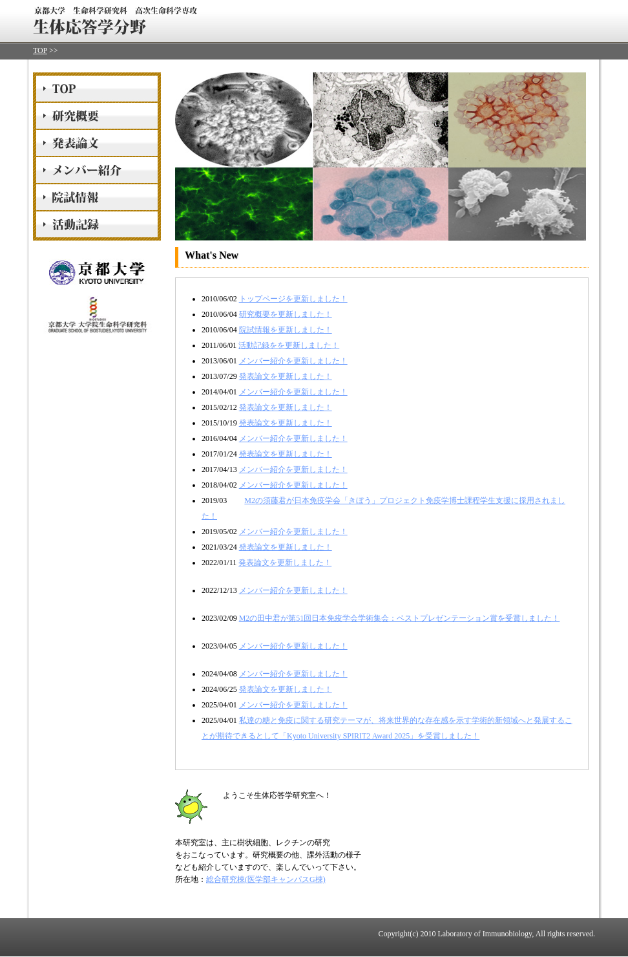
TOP (40, 50)
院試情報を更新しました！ (285, 329)
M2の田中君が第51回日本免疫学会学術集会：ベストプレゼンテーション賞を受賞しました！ (399, 618)
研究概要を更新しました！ (285, 314)
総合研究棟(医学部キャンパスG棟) (266, 879)
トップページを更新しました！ (293, 298)
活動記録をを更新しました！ (288, 345)
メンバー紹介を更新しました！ (293, 360)
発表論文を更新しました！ (285, 376)
